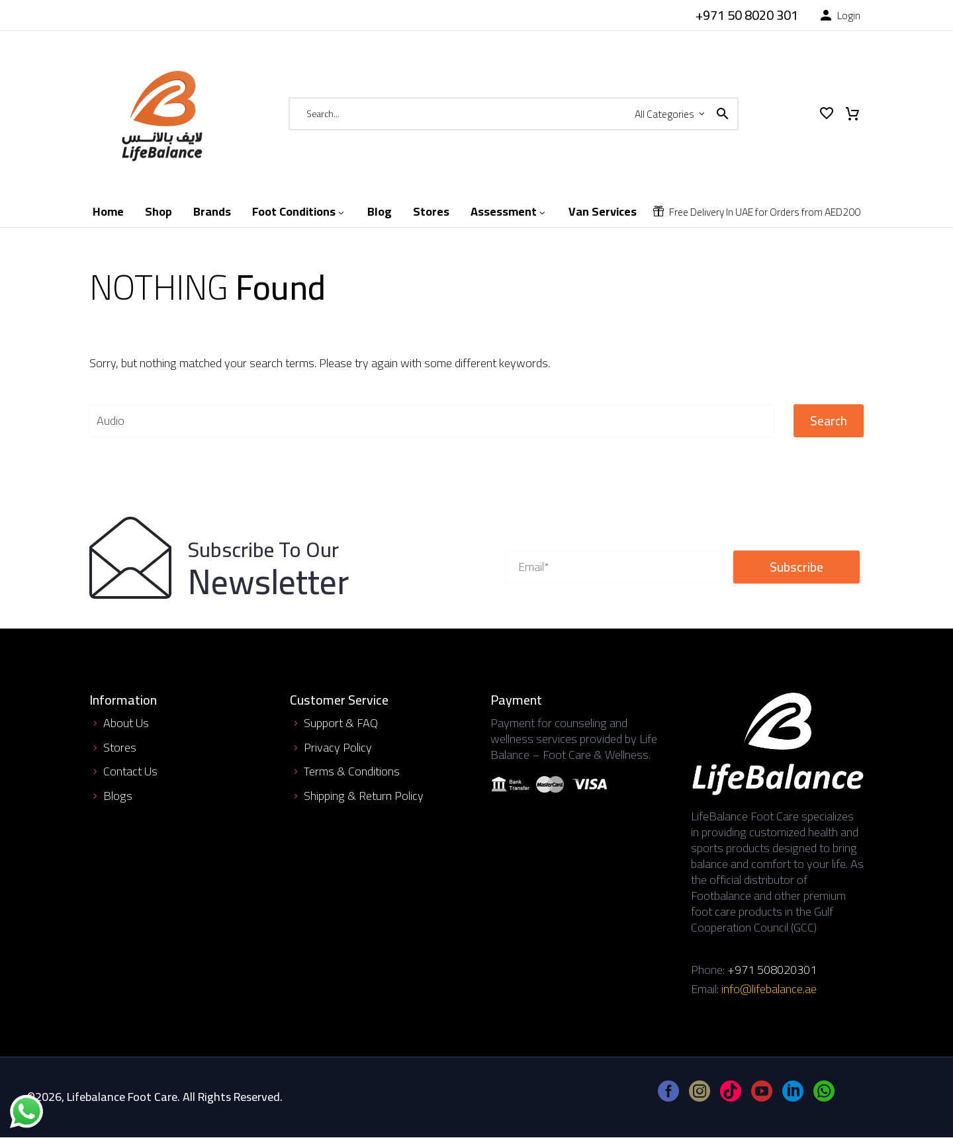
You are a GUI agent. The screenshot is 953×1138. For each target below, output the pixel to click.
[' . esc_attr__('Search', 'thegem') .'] (431, 420)
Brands (212, 211)
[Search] (514, 113)
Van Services (602, 211)
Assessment (509, 211)
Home (108, 211)
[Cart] (852, 114)
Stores (431, 211)
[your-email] (613, 567)
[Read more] (736, 15)
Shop (158, 211)
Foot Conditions (299, 211)
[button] (723, 113)
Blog (379, 211)
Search (828, 421)
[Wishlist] (827, 114)
